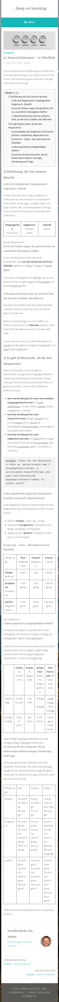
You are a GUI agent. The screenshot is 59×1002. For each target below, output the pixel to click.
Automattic (29, 996)
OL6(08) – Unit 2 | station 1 (41, 972)
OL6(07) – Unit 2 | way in (17, 962)
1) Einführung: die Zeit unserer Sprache (27, 96)
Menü (31, 22)
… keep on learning (29, 8)
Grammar (8, 52)
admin (27, 63)
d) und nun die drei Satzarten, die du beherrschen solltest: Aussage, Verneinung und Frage (29, 158)
